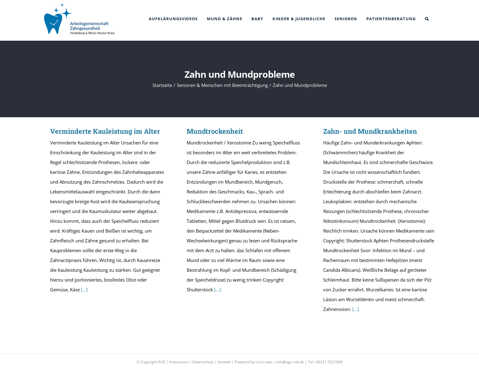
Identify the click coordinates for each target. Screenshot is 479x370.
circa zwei (263, 361)
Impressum (178, 361)
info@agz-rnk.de (290, 361)
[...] (84, 289)
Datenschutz (203, 361)
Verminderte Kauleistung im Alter (105, 131)
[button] (427, 19)
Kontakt (224, 361)
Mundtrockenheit (215, 131)
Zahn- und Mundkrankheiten (370, 131)
